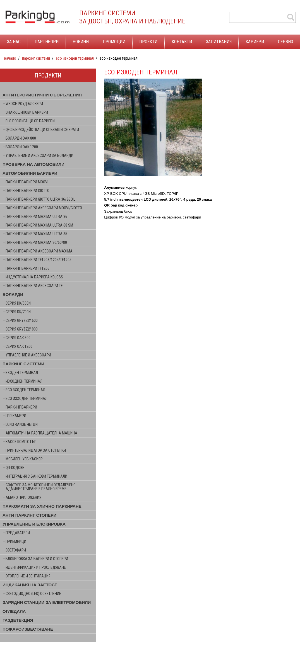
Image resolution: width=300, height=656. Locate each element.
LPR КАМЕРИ (16, 416)
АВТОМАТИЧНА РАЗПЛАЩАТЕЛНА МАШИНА (41, 433)
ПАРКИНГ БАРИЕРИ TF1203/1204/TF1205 (38, 259)
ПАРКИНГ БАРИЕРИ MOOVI (27, 182)
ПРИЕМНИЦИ (16, 541)
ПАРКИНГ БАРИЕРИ (21, 407)
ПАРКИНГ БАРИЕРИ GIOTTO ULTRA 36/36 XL (40, 199)
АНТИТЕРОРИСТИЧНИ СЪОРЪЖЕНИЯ (42, 95)
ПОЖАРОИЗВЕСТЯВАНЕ (28, 629)
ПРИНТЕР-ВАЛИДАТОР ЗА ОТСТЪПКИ (36, 450)
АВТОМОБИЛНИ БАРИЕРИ (30, 173)
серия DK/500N (18, 303)
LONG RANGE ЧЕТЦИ (22, 424)
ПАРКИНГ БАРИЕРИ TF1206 (27, 268)
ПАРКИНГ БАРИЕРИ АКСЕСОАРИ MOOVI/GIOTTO (44, 208)
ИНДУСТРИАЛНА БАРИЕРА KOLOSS (34, 277)
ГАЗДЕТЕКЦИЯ (18, 620)
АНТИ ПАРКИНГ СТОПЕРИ (29, 515)
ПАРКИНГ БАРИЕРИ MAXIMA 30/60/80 (36, 242)
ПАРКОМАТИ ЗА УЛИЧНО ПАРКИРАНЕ (42, 506)
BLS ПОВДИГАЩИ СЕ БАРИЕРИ (30, 121)
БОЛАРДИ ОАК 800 (21, 138)
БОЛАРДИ (13, 294)
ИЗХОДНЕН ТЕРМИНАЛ (24, 381)
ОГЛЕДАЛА (14, 611)
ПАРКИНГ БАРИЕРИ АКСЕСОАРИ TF (34, 285)
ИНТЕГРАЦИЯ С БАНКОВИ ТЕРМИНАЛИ (36, 476)
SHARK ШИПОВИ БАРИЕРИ (27, 112)
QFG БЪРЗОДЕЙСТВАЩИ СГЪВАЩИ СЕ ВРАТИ (42, 129)
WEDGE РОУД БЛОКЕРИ (24, 103)
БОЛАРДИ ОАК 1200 (22, 147)
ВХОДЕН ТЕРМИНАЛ (22, 372)
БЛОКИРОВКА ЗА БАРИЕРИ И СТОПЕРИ (37, 559)
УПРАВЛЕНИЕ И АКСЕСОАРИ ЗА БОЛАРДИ (39, 155)
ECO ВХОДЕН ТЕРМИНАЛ (25, 390)
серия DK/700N (18, 312)
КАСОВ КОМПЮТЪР (21, 441)
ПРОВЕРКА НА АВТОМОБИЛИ (33, 164)
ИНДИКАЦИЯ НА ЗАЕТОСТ (30, 584)
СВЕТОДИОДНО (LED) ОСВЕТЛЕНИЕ (33, 593)
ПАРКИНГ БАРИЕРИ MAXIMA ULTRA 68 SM (39, 225)
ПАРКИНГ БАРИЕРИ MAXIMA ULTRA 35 (36, 234)
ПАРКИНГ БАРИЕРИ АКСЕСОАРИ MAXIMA (39, 251)
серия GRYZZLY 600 (22, 320)
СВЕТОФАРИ (16, 550)
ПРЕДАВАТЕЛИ (18, 533)
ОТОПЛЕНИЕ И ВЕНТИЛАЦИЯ (28, 576)
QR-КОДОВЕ (15, 467)
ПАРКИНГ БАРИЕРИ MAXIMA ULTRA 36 (36, 216)
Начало (10, 58)
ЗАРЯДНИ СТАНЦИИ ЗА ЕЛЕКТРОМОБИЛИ (47, 602)
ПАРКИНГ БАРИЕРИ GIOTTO (27, 190)
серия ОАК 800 (18, 338)
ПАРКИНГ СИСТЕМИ (36, 58)
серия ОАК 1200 (19, 346)
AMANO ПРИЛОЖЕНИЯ (23, 497)
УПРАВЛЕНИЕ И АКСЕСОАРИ (28, 355)
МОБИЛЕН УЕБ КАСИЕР (24, 459)
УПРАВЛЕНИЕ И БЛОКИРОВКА (34, 524)
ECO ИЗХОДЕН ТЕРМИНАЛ (75, 58)
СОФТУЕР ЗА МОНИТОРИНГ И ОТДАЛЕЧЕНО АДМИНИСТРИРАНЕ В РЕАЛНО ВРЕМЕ (41, 487)
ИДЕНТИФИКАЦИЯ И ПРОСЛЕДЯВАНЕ (36, 567)
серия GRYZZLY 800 (22, 329)
